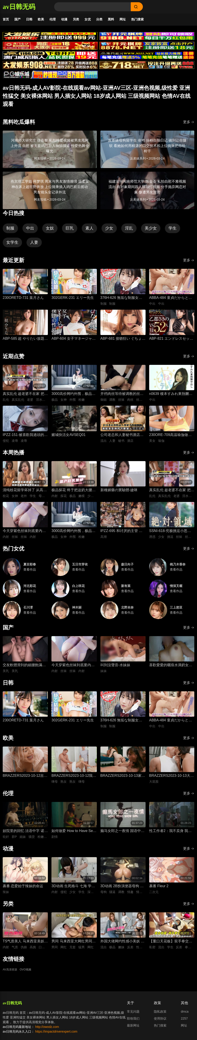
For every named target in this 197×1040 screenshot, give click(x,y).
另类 (76, 19)
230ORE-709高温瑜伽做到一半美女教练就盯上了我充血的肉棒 (170, 439)
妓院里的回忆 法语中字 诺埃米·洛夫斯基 (25, 835)
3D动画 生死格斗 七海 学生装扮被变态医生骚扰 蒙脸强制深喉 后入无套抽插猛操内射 (73, 890)
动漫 (64, 19)
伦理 (52, 19)
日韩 (29, 19)
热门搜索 (137, 19)
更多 (188, 126)
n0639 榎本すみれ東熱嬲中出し (171, 398)
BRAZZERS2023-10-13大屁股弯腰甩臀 (171, 779)
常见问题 (133, 1015)
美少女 (151, 232)
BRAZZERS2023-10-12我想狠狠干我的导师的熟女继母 (73, 779)
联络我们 (133, 1022)
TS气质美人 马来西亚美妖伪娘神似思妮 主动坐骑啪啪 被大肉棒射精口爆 (25, 945)
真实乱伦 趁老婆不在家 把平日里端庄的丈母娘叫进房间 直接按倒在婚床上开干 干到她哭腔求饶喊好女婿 (25, 398)
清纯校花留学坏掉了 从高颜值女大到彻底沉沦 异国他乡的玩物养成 (25, 494)
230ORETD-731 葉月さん (23, 301)
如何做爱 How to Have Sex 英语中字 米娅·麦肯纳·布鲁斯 (73, 835)
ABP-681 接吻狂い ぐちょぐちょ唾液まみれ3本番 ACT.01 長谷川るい (123, 342)
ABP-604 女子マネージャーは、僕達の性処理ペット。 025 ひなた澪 (73, 342)
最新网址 (133, 1029)
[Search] (92, 6)
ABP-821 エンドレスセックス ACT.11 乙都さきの (171, 342)
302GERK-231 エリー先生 (72, 301)
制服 (10, 232)
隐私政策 (160, 1015)
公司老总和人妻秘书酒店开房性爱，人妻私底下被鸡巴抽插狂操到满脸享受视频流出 (122, 439)
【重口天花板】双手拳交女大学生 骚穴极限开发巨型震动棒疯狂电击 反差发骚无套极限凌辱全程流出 (171, 945)
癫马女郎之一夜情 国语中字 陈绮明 (122, 835)
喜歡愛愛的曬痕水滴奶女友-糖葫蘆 (171, 669)
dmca (184, 1015)
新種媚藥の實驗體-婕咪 (118, 494)
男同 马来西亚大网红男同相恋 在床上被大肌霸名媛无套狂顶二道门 (73, 945)
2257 (184, 1022)
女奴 (50, 232)
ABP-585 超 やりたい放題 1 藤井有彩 (25, 342)
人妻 (34, 246)
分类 (99, 19)
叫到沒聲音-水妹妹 (115, 669)
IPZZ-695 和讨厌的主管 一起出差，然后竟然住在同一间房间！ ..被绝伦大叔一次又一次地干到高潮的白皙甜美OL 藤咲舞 (122, 535)
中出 (30, 232)
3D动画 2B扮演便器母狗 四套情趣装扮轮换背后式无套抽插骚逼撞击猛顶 (122, 890)
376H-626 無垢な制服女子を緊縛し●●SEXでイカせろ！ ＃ (121, 302)
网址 (123, 19)
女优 (87, 19)
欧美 (41, 19)
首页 (6, 19)
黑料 (111, 19)
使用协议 (160, 1022)
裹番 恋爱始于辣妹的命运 (23, 890)
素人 (89, 232)
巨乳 (70, 232)
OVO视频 (28, 973)
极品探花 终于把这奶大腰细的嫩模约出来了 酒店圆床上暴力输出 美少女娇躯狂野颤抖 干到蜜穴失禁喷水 (73, 494)
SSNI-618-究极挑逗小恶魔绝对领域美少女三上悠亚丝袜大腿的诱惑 (170, 535)
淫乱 (129, 232)
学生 (172, 232)
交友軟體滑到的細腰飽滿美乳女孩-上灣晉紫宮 (24, 669)
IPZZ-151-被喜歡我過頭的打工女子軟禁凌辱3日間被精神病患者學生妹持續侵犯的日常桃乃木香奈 (25, 439)
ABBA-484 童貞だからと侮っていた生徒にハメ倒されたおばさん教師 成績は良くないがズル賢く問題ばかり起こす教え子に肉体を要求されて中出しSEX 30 (171, 302)
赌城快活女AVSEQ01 (68, 438)
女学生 (12, 246)
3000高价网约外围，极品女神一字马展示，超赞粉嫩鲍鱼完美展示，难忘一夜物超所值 (73, 398)
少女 (109, 232)
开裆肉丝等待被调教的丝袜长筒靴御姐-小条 (122, 398)
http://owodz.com (47, 1030)
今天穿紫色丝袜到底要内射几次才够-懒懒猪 (24, 535)
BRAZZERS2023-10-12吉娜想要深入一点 (25, 779)
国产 (17, 19)
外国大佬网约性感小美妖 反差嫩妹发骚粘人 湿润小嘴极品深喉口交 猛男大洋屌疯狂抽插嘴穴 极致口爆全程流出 (122, 945)
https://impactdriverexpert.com (56, 1035)
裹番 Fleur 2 (158, 890)
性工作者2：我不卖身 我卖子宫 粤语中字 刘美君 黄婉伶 (170, 835)
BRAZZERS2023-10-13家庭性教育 (122, 779)
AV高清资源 (11, 973)
